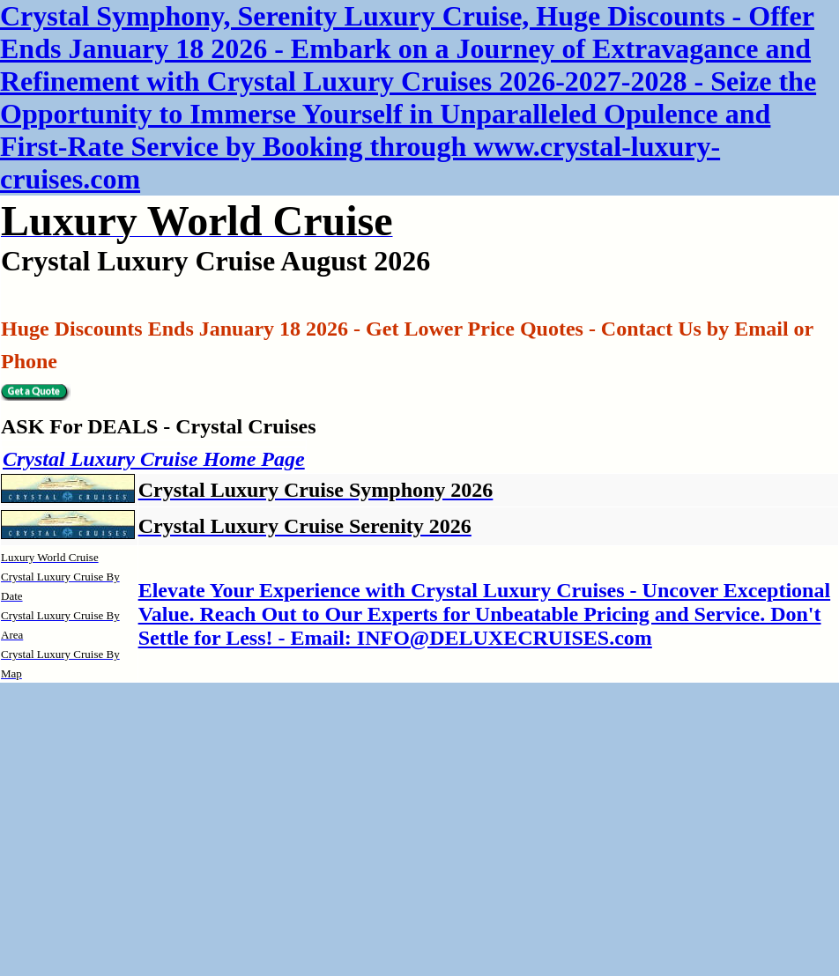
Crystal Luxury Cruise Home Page (154, 458)
